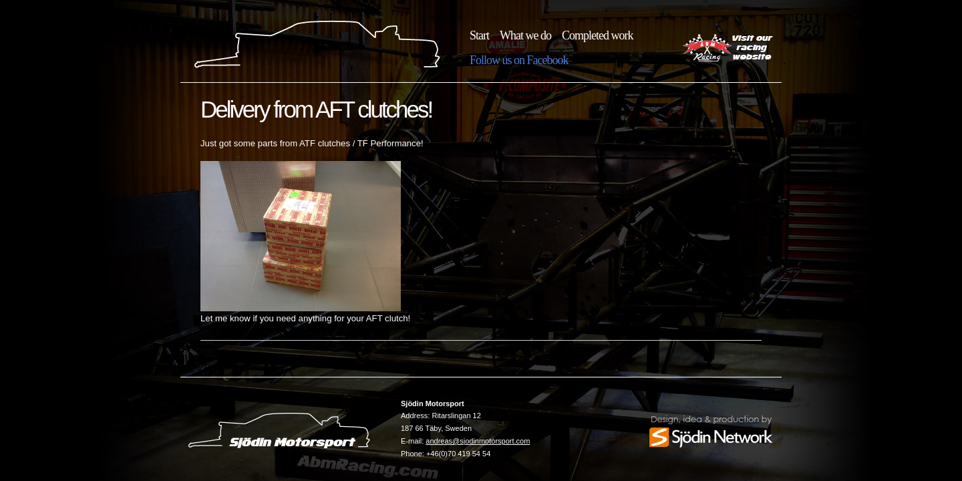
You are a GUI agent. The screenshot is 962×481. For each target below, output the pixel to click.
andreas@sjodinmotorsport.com (478, 441)
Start (479, 35)
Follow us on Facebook (519, 60)
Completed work (597, 35)
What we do (525, 35)
